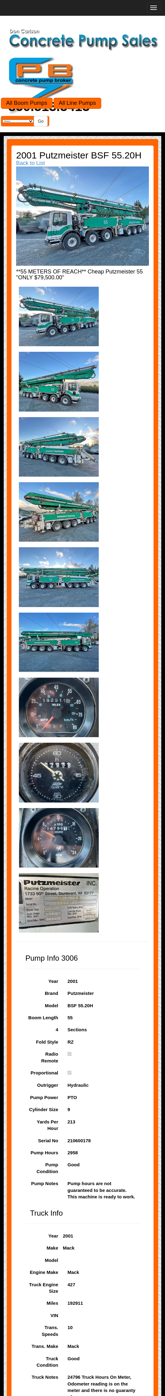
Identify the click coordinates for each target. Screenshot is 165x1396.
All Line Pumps (77, 103)
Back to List (30, 163)
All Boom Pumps (26, 103)
